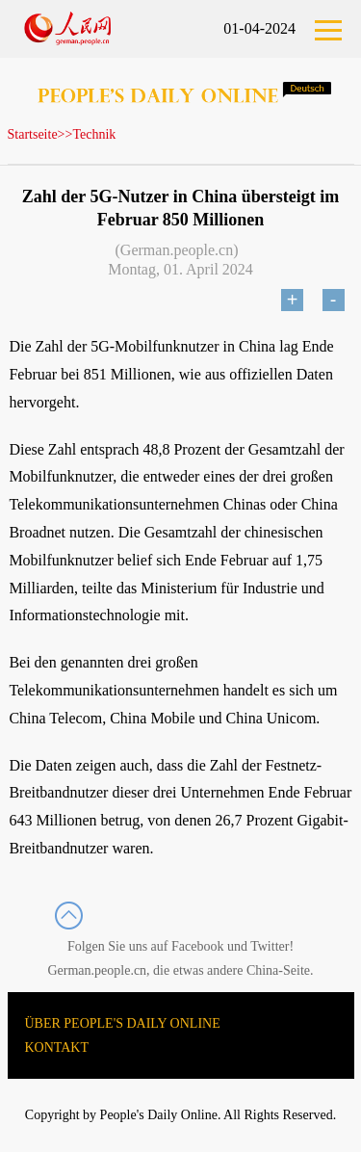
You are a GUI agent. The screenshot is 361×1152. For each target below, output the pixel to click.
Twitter (269, 946)
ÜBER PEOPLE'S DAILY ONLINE (122, 1023)
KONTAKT (57, 1047)
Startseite (33, 134)
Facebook (197, 946)
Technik (94, 134)
